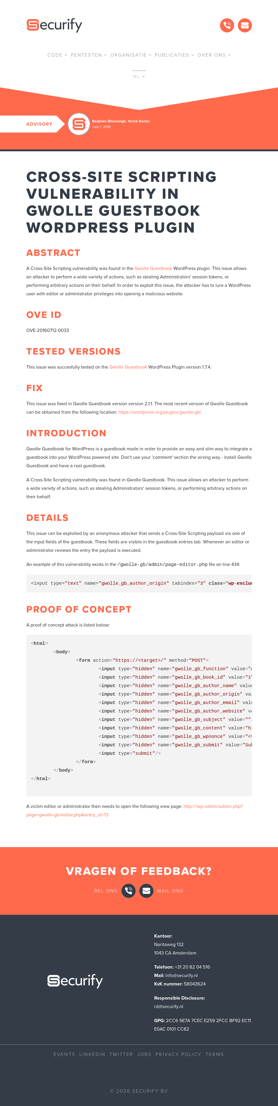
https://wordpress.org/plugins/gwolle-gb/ (160, 412)
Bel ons (106, 890)
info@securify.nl (181, 974)
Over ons (212, 54)
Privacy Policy (179, 1053)
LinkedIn (92, 1053)
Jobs (144, 1053)
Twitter (121, 1053)
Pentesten (86, 54)
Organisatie (128, 54)
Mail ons (170, 890)
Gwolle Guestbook (153, 268)
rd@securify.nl (168, 1005)
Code (55, 54)
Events (65, 1053)
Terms (215, 1053)
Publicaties (172, 54)
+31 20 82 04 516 (192, 966)
